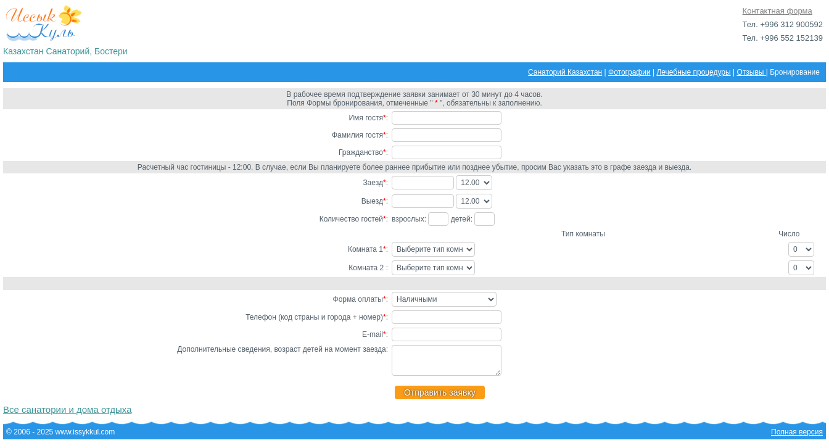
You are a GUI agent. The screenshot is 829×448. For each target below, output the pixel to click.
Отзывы (750, 72)
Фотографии (629, 72)
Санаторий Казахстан (565, 72)
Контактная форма (777, 10)
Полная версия (797, 437)
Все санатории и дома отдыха (67, 415)
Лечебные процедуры (693, 72)
